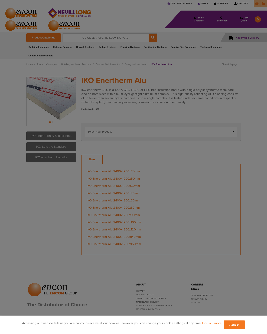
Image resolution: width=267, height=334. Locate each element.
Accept (234, 325)
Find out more (212, 323)
